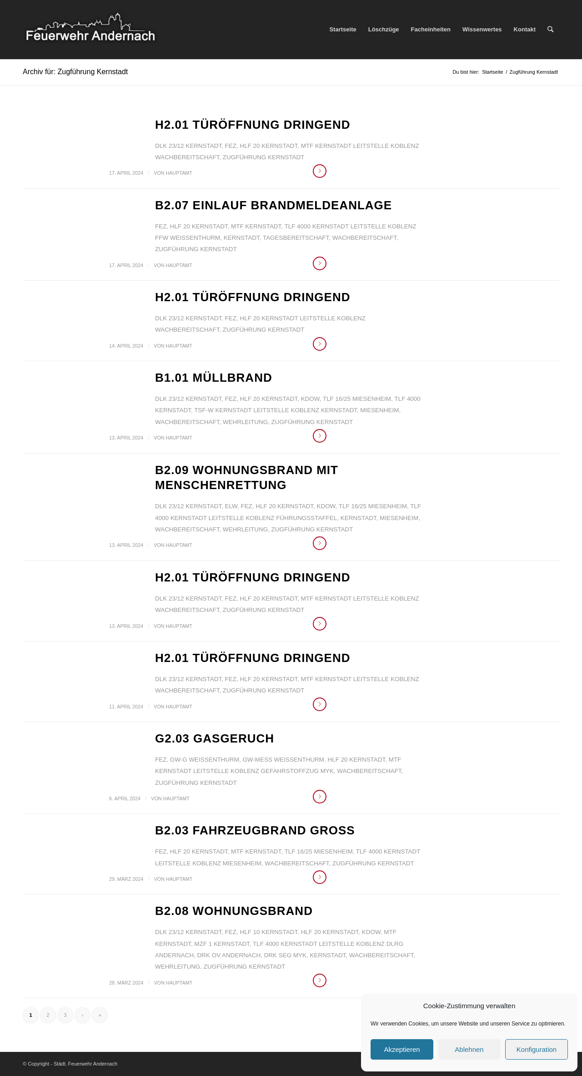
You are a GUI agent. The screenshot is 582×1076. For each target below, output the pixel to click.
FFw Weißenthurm (187, 237)
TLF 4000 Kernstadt (317, 226)
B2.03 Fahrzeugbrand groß (255, 830)
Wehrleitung (245, 422)
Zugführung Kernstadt (264, 157)
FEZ (230, 145)
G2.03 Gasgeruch (214, 738)
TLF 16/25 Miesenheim (357, 398)
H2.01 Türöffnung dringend (252, 124)
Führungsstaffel (306, 518)
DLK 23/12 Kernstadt (188, 145)
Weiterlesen (320, 171)
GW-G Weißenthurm (204, 759)
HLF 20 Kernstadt (268, 145)
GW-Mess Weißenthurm (283, 759)
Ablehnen (469, 1049)
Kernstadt (242, 237)
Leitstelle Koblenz (386, 145)
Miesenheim (379, 410)
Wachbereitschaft (187, 157)
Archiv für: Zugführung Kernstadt (75, 72)
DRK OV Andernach (229, 955)
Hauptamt (179, 173)
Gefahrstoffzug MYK (297, 771)
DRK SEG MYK (285, 955)
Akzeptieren (402, 1049)
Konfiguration (537, 1049)
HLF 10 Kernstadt (268, 932)
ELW (231, 506)
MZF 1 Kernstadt (221, 943)
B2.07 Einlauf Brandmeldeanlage (273, 205)
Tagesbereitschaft (296, 237)
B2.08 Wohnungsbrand (234, 911)
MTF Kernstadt (326, 145)
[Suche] (550, 29)
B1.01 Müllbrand (213, 377)
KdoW (310, 398)
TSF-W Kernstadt (222, 410)
